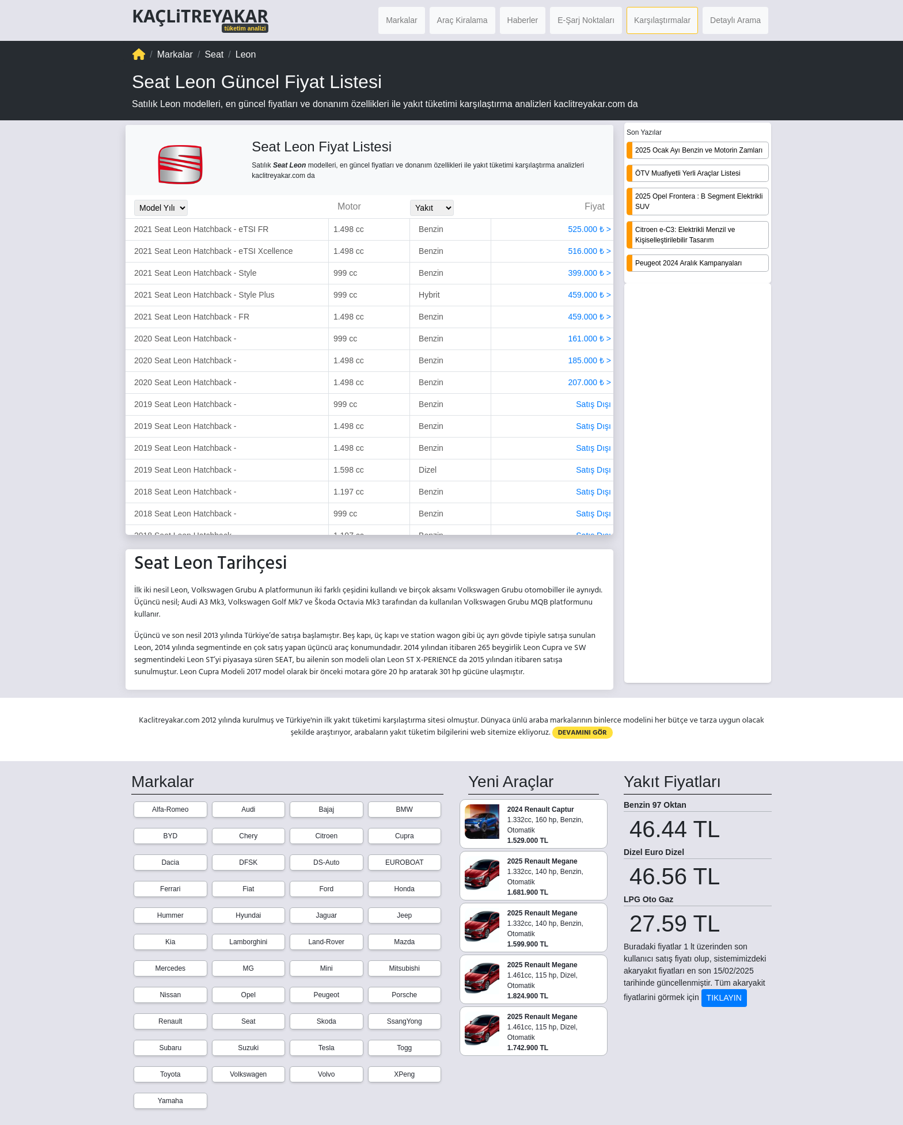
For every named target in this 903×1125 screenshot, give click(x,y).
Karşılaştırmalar (662, 20)
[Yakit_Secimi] (432, 208)
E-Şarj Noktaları (585, 20)
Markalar (401, 20)
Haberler (522, 20)
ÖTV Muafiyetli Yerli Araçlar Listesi (688, 173)
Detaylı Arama (735, 20)
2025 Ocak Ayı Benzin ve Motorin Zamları (698, 150)
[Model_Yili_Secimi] (161, 208)
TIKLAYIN (724, 997)
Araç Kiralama (462, 20)
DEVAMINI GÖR (582, 732)
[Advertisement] (698, 484)
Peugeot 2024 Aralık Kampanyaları (688, 263)
